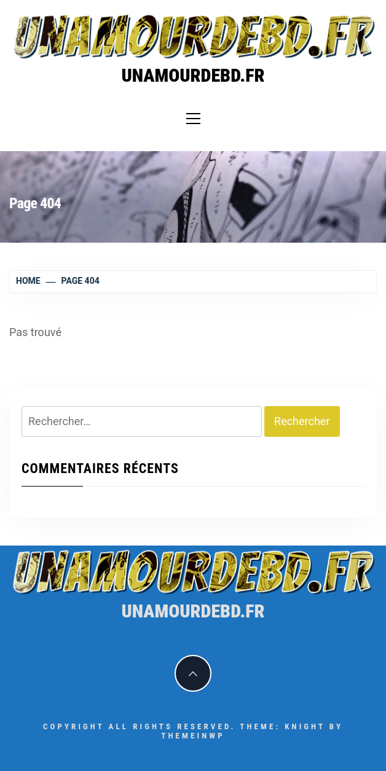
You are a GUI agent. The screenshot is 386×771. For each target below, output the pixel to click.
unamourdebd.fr (192, 75)
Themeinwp (192, 735)
